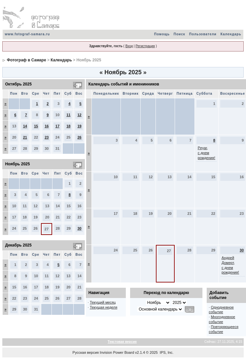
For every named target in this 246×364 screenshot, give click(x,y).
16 (47, 126)
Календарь (231, 34)
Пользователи (203, 34)
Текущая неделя (103, 307)
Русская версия (86, 352)
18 (68, 126)
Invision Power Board (117, 352)
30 (79, 228)
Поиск (179, 34)
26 (79, 137)
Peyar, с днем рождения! (206, 153)
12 (79, 115)
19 (79, 126)
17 (57, 126)
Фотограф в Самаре (26, 60)
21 (25, 137)
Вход (129, 46)
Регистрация (145, 46)
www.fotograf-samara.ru (27, 34)
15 (36, 126)
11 (68, 115)
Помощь (162, 34)
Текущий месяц (103, 302)
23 (47, 137)
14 (25, 126)
